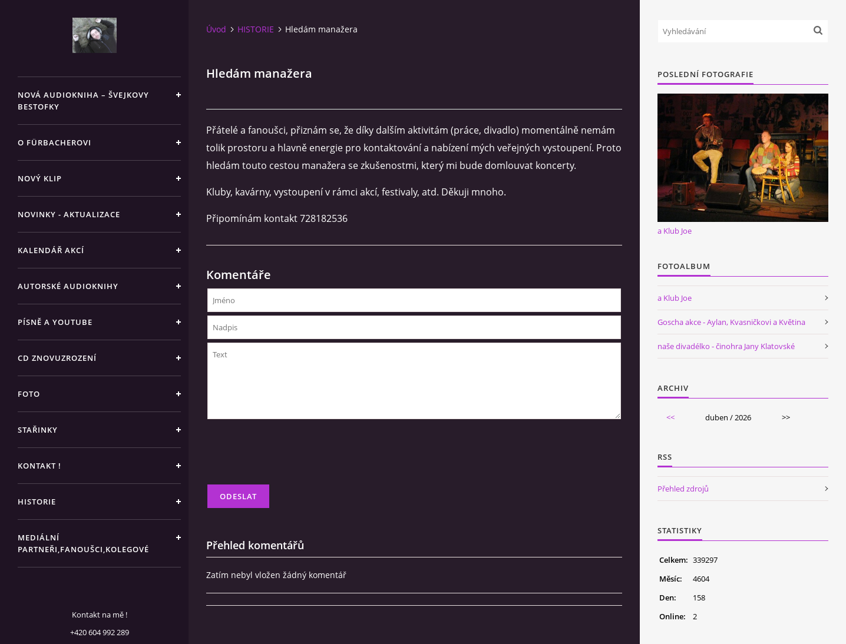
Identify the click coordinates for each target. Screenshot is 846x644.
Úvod (216, 29)
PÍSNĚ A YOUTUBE (55, 322)
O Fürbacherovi (54, 142)
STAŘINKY (38, 429)
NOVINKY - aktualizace (69, 214)
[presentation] (296, 457)
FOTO (29, 394)
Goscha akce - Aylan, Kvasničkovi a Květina (731, 322)
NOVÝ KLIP (40, 178)
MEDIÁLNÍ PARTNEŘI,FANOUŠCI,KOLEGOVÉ (83, 543)
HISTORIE (37, 501)
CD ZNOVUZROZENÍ (57, 358)
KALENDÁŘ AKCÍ (51, 250)
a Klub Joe (674, 230)
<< (670, 417)
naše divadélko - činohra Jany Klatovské (726, 346)
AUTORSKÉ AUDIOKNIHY (68, 286)
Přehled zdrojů (683, 488)
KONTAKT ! (39, 465)
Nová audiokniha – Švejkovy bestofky (83, 100)
